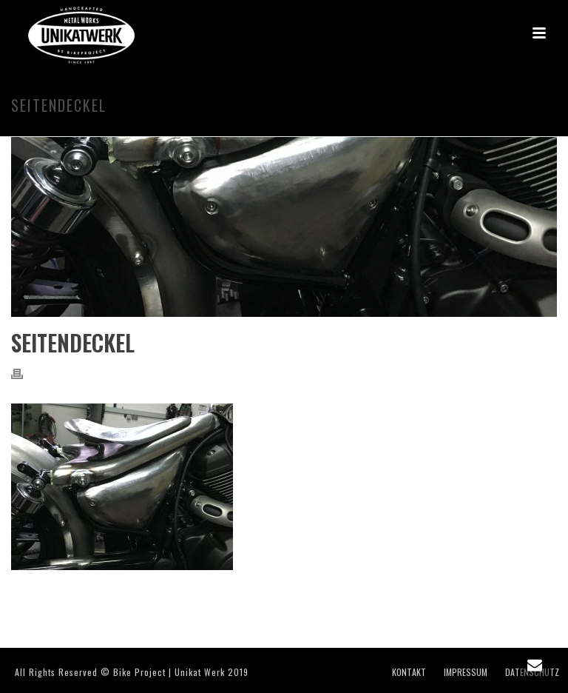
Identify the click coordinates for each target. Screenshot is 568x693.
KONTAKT (409, 672)
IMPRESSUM (465, 672)
